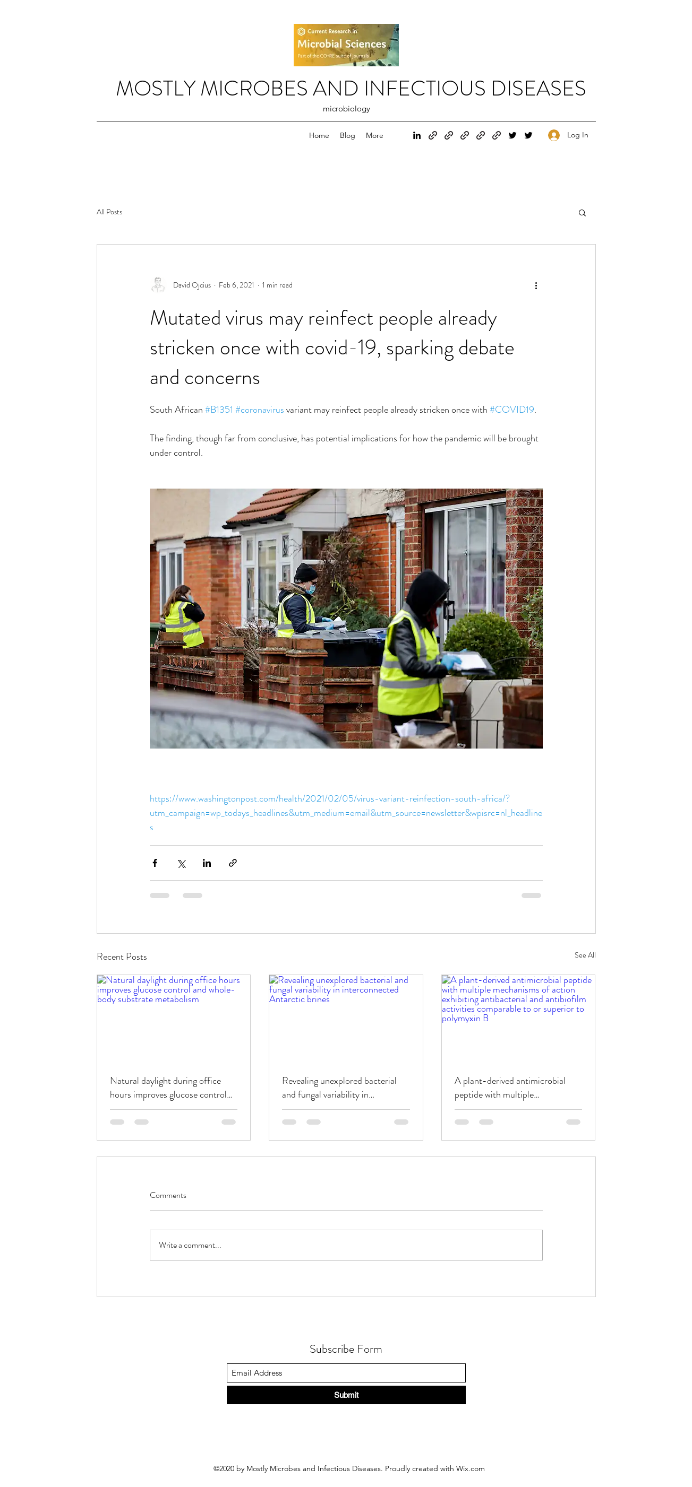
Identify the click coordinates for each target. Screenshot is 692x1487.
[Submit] (346, 1395)
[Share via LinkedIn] (207, 863)
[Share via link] (233, 863)
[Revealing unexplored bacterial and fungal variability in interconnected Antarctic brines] (346, 1018)
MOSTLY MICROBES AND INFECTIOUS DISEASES (351, 88)
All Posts (109, 212)
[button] (582, 212)
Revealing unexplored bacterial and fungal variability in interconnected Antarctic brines (341, 1087)
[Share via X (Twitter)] (181, 863)
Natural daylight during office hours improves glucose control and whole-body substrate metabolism (168, 1087)
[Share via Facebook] (155, 863)
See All (585, 955)
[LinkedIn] (417, 135)
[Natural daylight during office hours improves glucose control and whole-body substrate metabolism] (174, 1018)
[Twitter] (512, 135)
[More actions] (536, 285)
